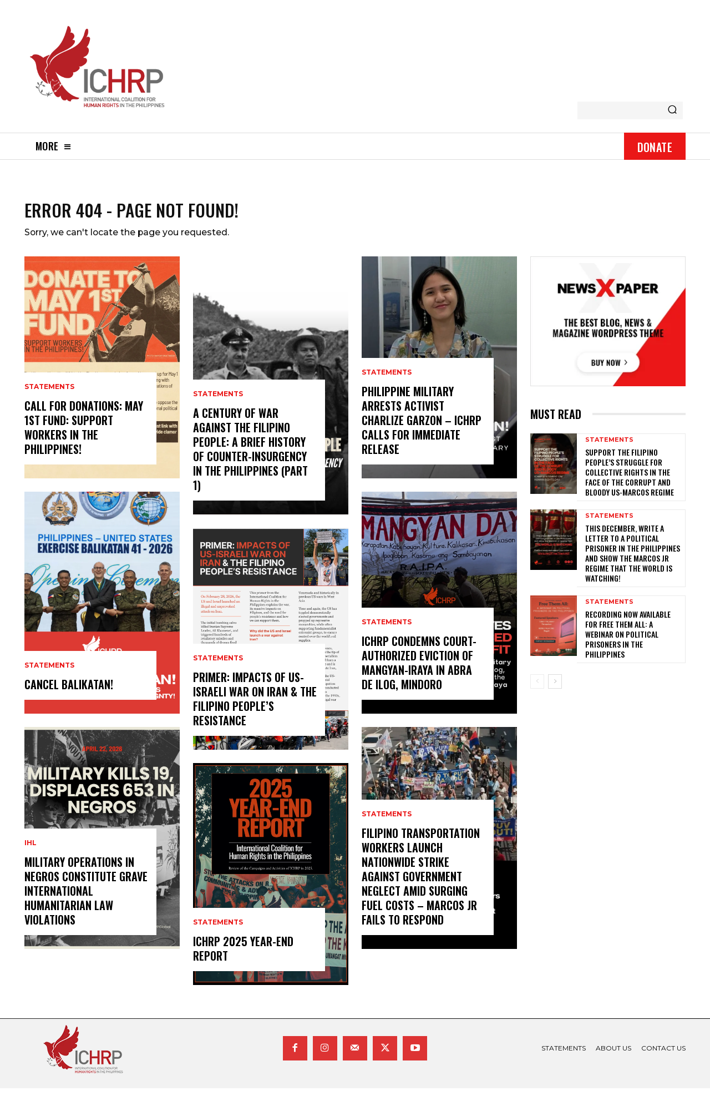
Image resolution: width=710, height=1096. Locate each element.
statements (49, 394)
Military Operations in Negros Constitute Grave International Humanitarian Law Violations (86, 898)
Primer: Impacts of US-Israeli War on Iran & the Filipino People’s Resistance (255, 706)
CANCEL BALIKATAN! (68, 692)
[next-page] (555, 688)
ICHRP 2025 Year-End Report (243, 956)
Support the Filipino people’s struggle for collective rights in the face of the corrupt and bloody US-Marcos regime (629, 479)
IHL (30, 850)
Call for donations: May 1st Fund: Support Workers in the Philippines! (83, 435)
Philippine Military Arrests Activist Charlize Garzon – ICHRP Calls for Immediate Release (421, 428)
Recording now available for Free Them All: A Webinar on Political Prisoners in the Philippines (628, 641)
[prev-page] (537, 688)
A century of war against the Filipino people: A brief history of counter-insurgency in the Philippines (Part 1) (250, 456)
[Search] (672, 110)
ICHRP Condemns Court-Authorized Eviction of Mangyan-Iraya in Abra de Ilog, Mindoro (419, 670)
